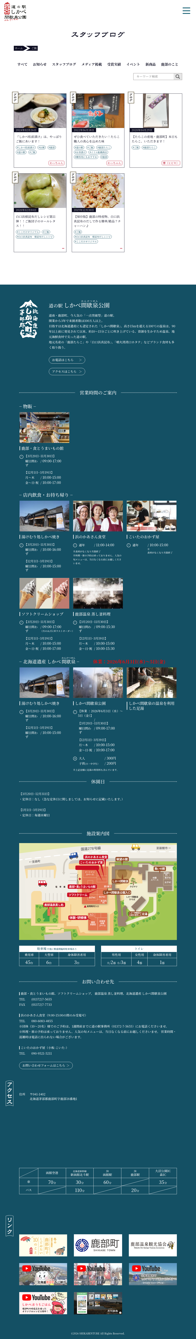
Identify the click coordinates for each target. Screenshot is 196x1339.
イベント (133, 64)
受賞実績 (114, 64)
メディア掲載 (91, 64)
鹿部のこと (169, 64)
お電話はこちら (67, 360)
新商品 (150, 64)
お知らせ (40, 64)
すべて (22, 64)
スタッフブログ (64, 64)
